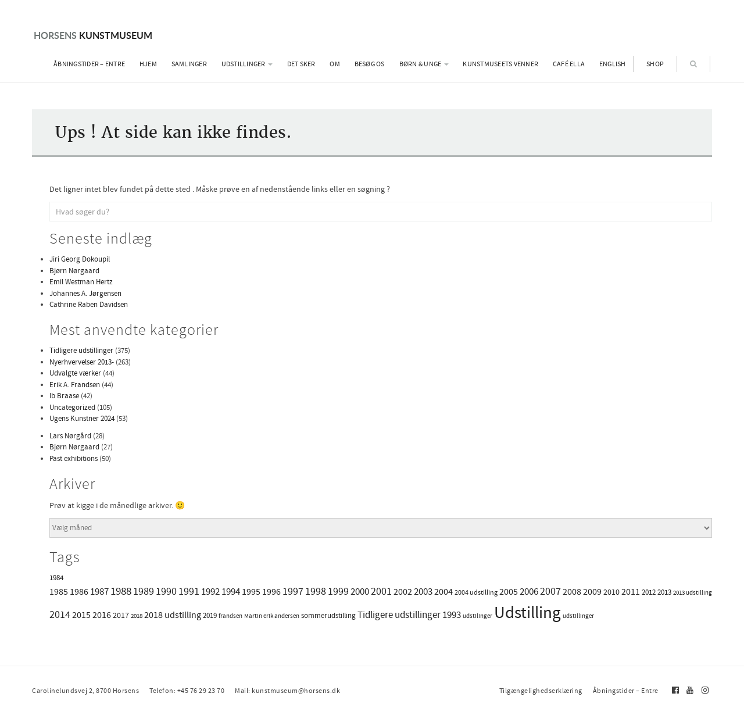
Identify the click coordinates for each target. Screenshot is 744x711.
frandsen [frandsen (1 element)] (230, 616)
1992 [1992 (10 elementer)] (210, 591)
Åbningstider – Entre (89, 64)
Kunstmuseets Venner (500, 64)
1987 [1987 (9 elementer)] (99, 591)
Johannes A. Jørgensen (85, 293)
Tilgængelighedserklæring (540, 690)
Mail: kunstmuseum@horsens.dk (287, 690)
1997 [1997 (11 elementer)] (292, 591)
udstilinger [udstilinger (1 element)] (477, 616)
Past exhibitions (73, 458)
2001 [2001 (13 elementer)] (381, 591)
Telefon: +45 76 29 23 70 (186, 690)
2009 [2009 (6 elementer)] (592, 592)
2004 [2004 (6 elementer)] (443, 592)
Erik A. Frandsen (74, 385)
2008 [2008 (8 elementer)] (572, 591)
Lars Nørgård (70, 436)
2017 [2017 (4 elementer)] (121, 615)
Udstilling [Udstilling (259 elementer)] (527, 612)
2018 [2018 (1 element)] (136, 616)
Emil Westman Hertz (81, 282)
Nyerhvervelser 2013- (81, 362)
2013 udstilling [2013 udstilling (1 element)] (692, 592)
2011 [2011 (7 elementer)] (630, 592)
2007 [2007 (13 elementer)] (550, 591)
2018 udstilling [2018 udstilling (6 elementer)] (172, 615)
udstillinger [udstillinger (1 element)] (578, 616)
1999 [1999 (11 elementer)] (338, 591)
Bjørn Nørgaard (74, 271)
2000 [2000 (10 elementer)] (359, 591)
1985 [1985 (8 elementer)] (58, 591)
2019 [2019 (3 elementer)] (210, 615)
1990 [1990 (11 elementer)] (166, 591)
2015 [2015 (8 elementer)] (81, 615)
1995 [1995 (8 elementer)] (251, 591)
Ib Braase (64, 396)
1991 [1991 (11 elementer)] (188, 591)
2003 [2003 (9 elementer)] (423, 591)
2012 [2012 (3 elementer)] (649, 592)
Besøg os (370, 64)
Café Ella (569, 64)
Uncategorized (72, 407)
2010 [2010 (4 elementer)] (611, 592)
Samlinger (189, 64)
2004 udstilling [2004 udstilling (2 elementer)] (476, 592)
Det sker (301, 64)
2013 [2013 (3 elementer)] (664, 592)
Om (335, 64)
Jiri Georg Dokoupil (79, 259)
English (612, 64)
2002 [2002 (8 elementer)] (403, 591)
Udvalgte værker (75, 373)
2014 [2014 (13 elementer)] (59, 614)
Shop (655, 64)
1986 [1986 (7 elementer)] (79, 592)
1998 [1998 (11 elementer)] (315, 591)
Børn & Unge (424, 64)
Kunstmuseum (93, 35)
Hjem (148, 64)
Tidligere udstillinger (81, 350)
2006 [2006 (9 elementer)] (529, 591)
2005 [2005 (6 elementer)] (508, 592)
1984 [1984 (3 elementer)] (56, 578)
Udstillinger (247, 64)
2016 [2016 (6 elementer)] (101, 615)
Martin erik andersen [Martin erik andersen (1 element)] (271, 616)
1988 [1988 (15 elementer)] (120, 591)
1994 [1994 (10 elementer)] (230, 591)
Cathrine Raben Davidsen (88, 304)
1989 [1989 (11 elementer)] (143, 591)
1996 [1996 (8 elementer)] (271, 591)
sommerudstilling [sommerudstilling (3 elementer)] (328, 615)
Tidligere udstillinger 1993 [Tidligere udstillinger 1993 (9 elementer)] (409, 615)
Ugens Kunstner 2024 (82, 418)
